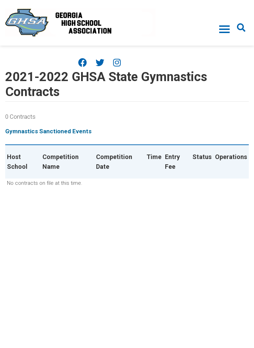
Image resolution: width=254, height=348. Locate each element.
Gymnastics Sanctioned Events (48, 131)
